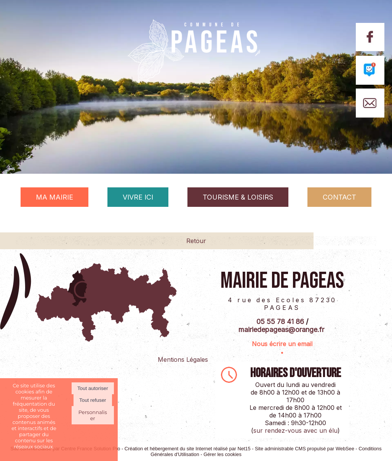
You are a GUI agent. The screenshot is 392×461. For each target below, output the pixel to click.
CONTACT (339, 197)
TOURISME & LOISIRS (238, 197)
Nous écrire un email (282, 344)
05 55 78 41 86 (280, 322)
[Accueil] (195, 63)
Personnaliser (92, 415)
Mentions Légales (183, 359)
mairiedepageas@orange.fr (281, 330)
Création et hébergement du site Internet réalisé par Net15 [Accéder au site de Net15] (188, 448)
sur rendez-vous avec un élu (295, 430)
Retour (196, 241)
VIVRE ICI (138, 197)
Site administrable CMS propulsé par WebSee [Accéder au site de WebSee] (304, 448)
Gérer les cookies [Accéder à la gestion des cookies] (222, 454)
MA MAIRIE (54, 197)
